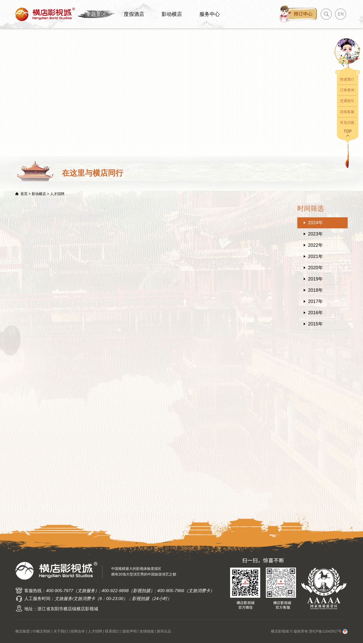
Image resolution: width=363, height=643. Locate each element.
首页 (24, 194)
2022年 (315, 245)
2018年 (315, 290)
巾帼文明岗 (41, 631)
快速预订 (347, 79)
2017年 (315, 301)
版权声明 (129, 631)
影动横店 (172, 14)
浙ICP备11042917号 (325, 631)
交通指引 (347, 101)
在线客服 (347, 112)
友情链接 (147, 631)
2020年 (315, 267)
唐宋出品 (164, 631)
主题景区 (96, 14)
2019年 (315, 278)
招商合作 (78, 631)
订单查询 (347, 90)
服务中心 (209, 14)
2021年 (315, 256)
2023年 (315, 233)
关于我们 (60, 631)
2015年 (315, 323)
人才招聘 (95, 631)
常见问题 (347, 122)
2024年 (315, 222)
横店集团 (22, 631)
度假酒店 (134, 14)
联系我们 (112, 631)
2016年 (315, 312)
